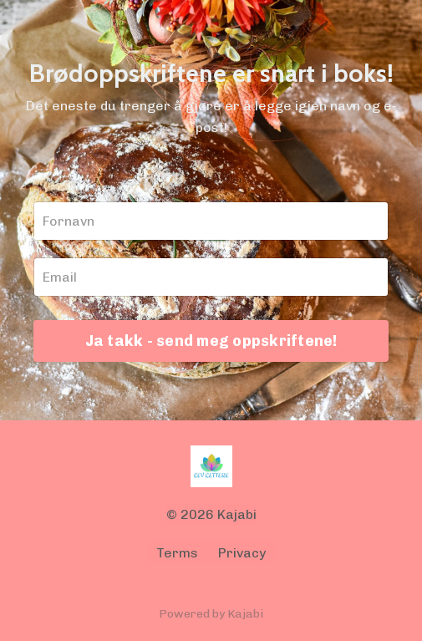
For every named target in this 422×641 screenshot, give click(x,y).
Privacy (242, 553)
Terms (177, 553)
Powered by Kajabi (211, 614)
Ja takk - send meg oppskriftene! (211, 341)
